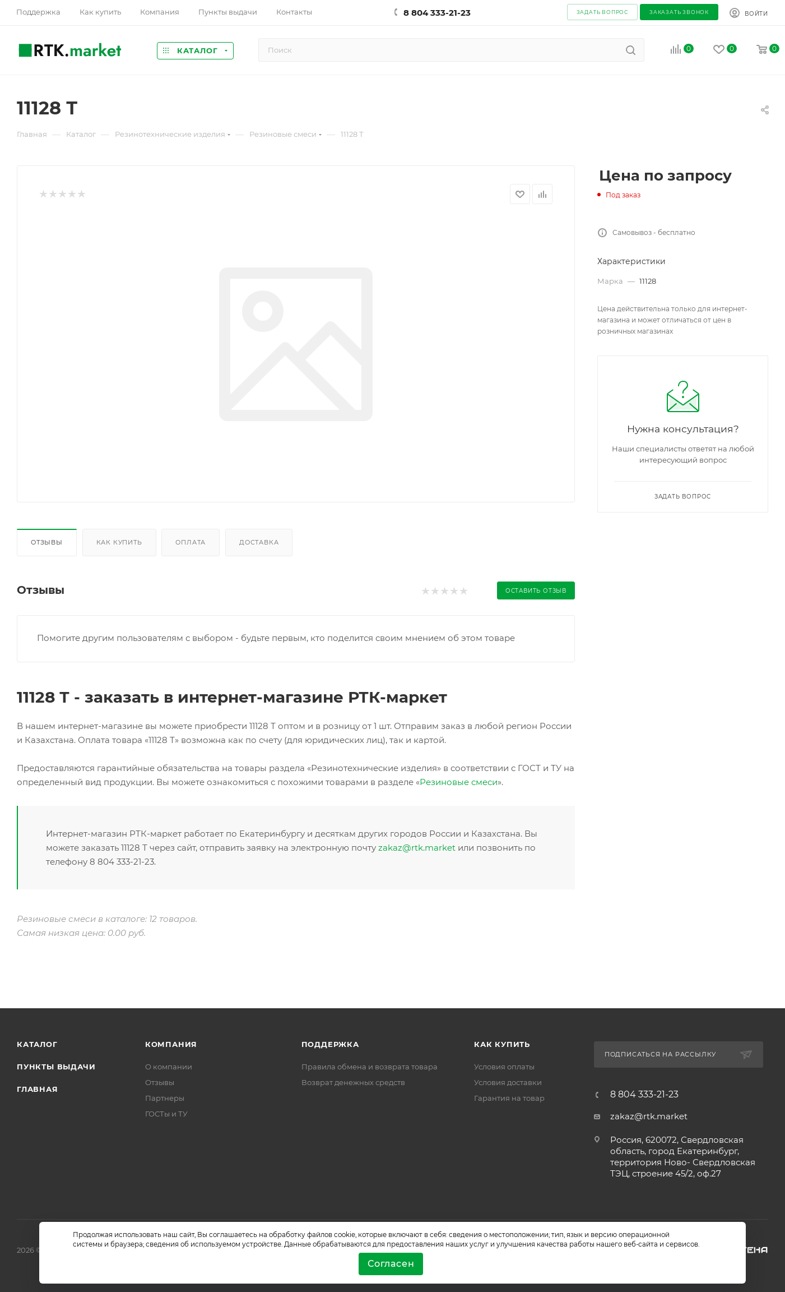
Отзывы (47, 542)
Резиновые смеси (459, 782)
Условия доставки (508, 1082)
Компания (171, 1044)
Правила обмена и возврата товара (369, 1066)
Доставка (258, 542)
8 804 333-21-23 (437, 12)
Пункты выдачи (56, 1066)
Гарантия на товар (509, 1097)
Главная (37, 1089)
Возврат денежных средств (353, 1082)
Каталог (37, 1044)
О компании (168, 1066)
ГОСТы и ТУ (166, 1113)
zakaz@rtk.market (417, 847)
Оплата (190, 542)
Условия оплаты (504, 1066)
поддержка (330, 1044)
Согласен (391, 1263)
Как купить (119, 542)
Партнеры (164, 1097)
